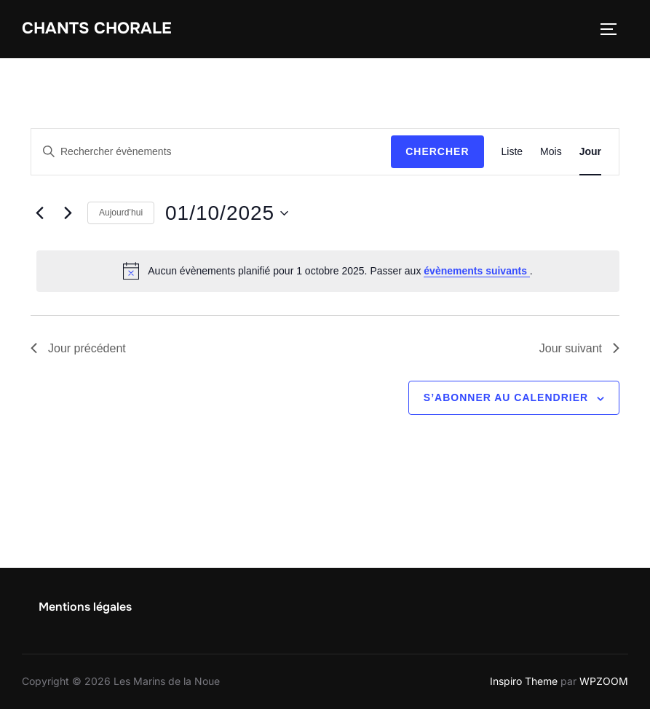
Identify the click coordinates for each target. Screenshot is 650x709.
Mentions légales (85, 606)
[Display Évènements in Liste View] (512, 152)
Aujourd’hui (121, 212)
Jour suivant (579, 348)
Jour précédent (78, 348)
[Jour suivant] (67, 213)
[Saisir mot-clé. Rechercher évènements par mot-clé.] (211, 152)
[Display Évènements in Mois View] (551, 152)
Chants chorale (97, 28)
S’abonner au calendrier (506, 397)
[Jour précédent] (39, 213)
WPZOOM (603, 681)
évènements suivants (477, 271)
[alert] (327, 270)
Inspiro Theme (524, 681)
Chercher (437, 151)
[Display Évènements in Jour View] (590, 152)
